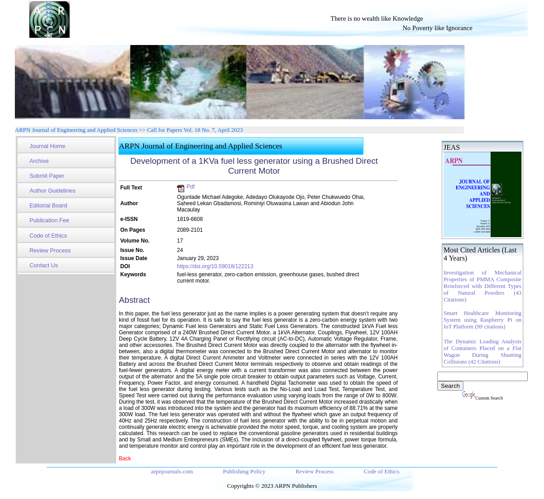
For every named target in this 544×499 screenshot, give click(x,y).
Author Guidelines (52, 190)
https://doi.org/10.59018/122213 (215, 266)
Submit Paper (46, 175)
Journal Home (47, 146)
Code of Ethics (48, 235)
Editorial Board (48, 205)
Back (125, 458)
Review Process (50, 250)
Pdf (186, 187)
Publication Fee (49, 220)
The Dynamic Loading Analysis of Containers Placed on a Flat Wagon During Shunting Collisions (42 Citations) (482, 351)
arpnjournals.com (172, 471)
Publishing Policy (245, 471)
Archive (39, 160)
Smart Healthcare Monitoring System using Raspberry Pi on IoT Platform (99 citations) (482, 320)
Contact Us (43, 265)
